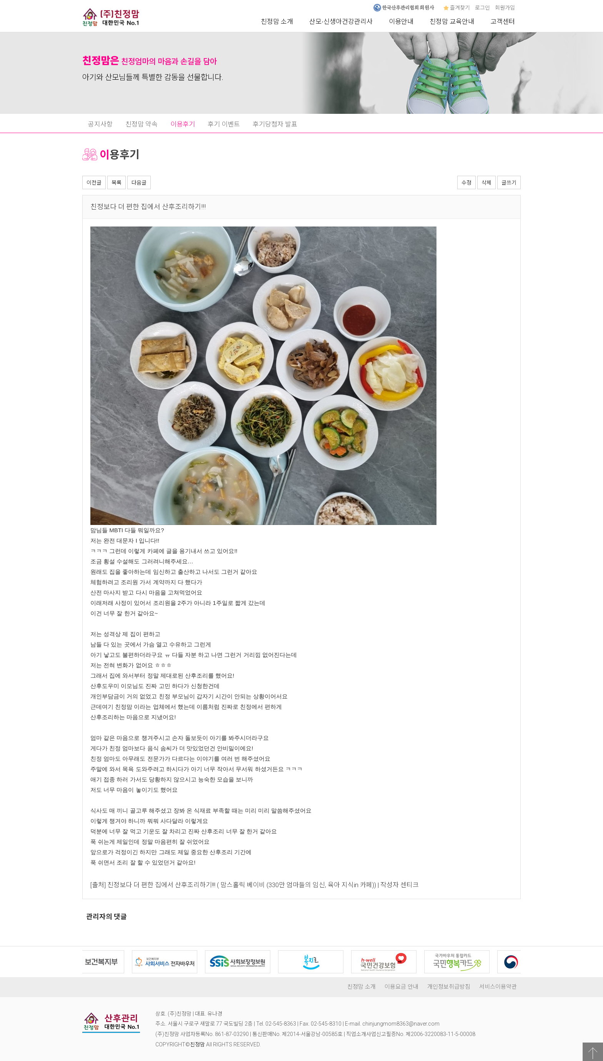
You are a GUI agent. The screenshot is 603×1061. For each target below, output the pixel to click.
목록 (117, 183)
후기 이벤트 (224, 124)
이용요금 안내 (401, 986)
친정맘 (197, 1044)
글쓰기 (508, 183)
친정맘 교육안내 (452, 21)
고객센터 (502, 21)
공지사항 (100, 124)
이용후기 (182, 124)
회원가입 (505, 8)
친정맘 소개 (277, 21)
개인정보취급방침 (448, 986)
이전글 (94, 183)
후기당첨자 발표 (275, 124)
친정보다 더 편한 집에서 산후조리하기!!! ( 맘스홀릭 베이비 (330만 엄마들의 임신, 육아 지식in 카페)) (241, 885)
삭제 (486, 183)
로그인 (482, 8)
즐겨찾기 (456, 8)
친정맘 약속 (141, 124)
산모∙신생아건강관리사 (341, 21)
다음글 (139, 183)
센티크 (409, 885)
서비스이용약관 (498, 986)
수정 (466, 183)
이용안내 (401, 21)
